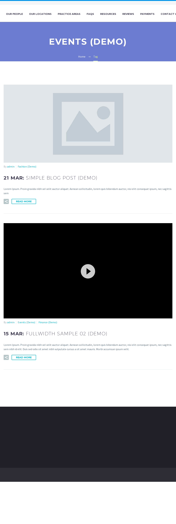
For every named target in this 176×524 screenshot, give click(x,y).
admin (10, 166)
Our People (14, 14)
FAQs (90, 14)
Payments (147, 14)
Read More (24, 201)
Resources (108, 14)
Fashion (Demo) (27, 166)
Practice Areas (69, 14)
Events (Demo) (26, 322)
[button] (88, 270)
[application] (88, 270)
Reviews (128, 14)
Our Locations (40, 14)
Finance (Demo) (47, 322)
